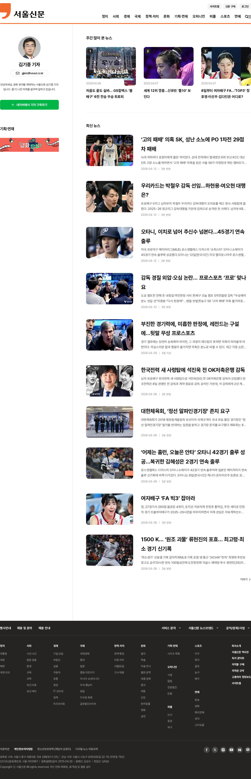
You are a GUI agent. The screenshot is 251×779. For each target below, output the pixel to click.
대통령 (3, 653)
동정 (169, 721)
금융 (55, 666)
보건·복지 (31, 691)
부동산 (56, 660)
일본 (82, 666)
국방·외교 (5, 672)
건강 (143, 697)
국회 (2, 660)
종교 (143, 685)
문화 (167, 16)
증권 (55, 685)
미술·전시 (146, 666)
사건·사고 (31, 653)
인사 (169, 715)
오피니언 (199, 16)
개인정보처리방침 (23, 749)
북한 (2, 666)
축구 (197, 660)
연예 (238, 16)
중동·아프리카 (87, 672)
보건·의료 (31, 685)
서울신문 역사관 (240, 652)
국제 (138, 16)
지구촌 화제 (86, 697)
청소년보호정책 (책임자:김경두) (54, 749)
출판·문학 (146, 672)
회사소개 (236, 646)
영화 (143, 710)
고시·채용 (119, 672)
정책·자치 (152, 16)
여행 (143, 691)
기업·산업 (58, 653)
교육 (29, 672)
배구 (197, 678)
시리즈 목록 (173, 653)
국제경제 (84, 653)
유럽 (82, 691)
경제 (127, 16)
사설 (169, 675)
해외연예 (199, 712)
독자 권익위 (238, 658)
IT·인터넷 (58, 691)
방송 (197, 700)
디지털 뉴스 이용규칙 (86, 749)
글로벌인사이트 (88, 704)
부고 (169, 727)
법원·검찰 (31, 660)
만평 (169, 693)
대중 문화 (146, 678)
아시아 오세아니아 (89, 678)
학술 (143, 660)
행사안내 (5, 628)
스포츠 (225, 16)
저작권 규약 (238, 670)
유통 (55, 678)
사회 (116, 16)
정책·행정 (119, 653)
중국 (82, 660)
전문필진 (172, 687)
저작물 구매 (238, 664)
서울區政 (119, 666)
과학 (29, 678)
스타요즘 (199, 725)
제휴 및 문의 (24, 628)
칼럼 (169, 681)
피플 (213, 16)
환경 (29, 666)
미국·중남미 (86, 685)
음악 (143, 653)
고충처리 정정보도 (241, 677)
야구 (197, 653)
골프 (197, 666)
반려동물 (145, 704)
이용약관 (4, 749)
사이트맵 (236, 683)
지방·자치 (119, 660)
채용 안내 (44, 628)
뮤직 (197, 718)
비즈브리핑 (59, 704)
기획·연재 (181, 16)
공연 (143, 716)
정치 (105, 16)
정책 (55, 697)
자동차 (56, 672)
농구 (197, 672)
